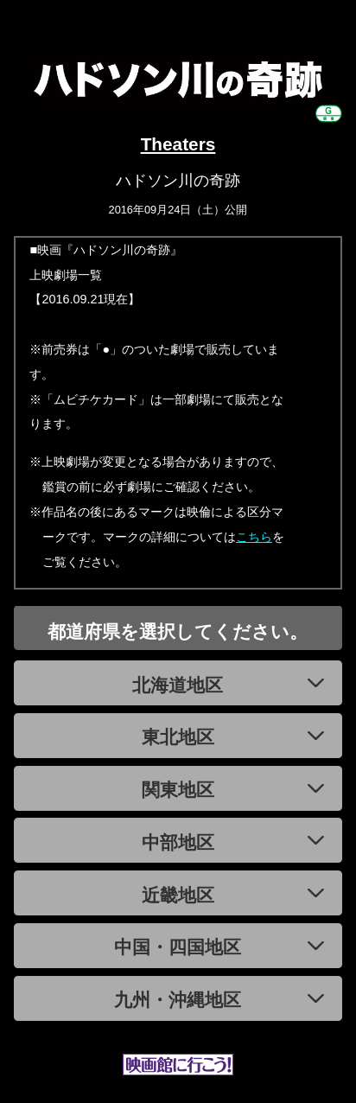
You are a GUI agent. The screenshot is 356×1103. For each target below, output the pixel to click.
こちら (254, 537)
